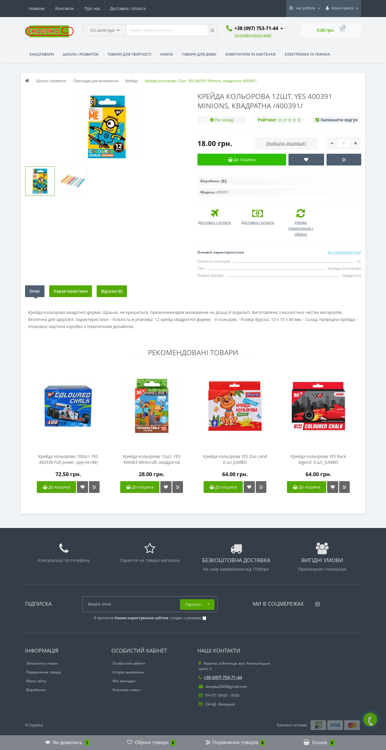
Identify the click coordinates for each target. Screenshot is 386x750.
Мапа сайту (36, 680)
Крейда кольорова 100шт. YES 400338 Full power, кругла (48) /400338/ (68, 459)
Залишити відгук (339, 119)
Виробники (36, 689)
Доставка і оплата (73, 8)
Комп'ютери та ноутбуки (250, 54)
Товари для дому (199, 54)
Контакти (137, 8)
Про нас (37, 8)
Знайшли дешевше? (286, 143)
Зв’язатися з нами (42, 663)
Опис (34, 291)
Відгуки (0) (112, 291)
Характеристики (71, 291)
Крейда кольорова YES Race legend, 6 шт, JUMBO (318, 459)
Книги (166, 54)
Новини (109, 8)
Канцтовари (41, 54)
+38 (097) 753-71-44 (220, 677)
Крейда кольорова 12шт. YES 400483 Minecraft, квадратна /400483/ (152, 459)
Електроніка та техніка (307, 54)
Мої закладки (124, 680)
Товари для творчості (129, 54)
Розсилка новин (127, 689)
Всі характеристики (344, 252)
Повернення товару (43, 672)
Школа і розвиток (81, 54)
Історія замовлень (128, 672)
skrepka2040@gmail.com (223, 686)
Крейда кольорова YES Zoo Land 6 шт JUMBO (235, 459)
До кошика (56, 487)
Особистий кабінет (129, 663)
